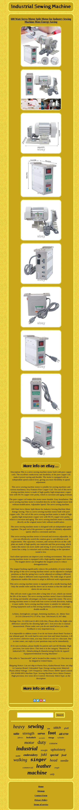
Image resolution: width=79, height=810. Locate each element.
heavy (19, 726)
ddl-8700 (63, 734)
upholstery (58, 749)
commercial (27, 767)
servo (41, 733)
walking (20, 759)
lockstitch (31, 737)
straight (44, 750)
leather (43, 766)
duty (42, 742)
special (54, 755)
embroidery (30, 755)
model (18, 756)
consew (53, 743)
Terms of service (41, 804)
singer (38, 759)
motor (29, 742)
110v (48, 729)
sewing (36, 726)
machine (37, 773)
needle (65, 760)
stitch (57, 727)
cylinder (60, 737)
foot (52, 732)
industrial (27, 748)
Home (41, 786)
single (56, 767)
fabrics (20, 737)
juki (44, 754)
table (16, 733)
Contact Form (41, 795)
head (53, 760)
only (52, 774)
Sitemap (41, 791)
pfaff (66, 728)
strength (28, 733)
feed (63, 755)
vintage (51, 737)
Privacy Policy (41, 800)
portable (42, 738)
